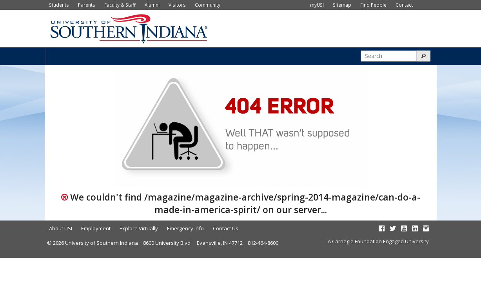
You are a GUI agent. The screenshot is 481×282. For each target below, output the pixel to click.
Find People (373, 5)
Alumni (152, 5)
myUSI (317, 5)
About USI (60, 228)
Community (207, 5)
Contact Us (225, 228)
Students (59, 5)
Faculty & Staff (120, 5)
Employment (96, 228)
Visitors (177, 5)
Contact (404, 5)
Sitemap (342, 5)
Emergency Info (185, 228)
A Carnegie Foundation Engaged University (378, 241)
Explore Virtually (139, 228)
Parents (86, 5)
